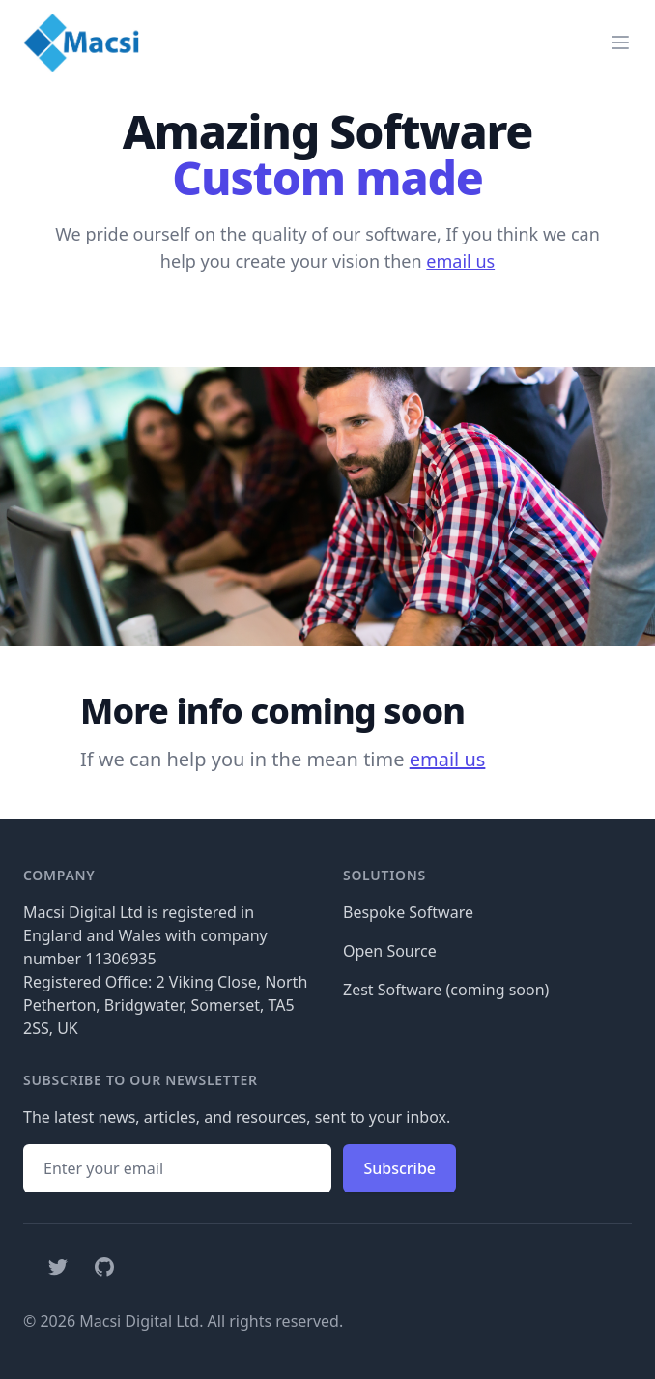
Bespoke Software (408, 912)
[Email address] (177, 1168)
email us (460, 261)
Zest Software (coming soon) (446, 989)
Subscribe (399, 1168)
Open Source (390, 951)
